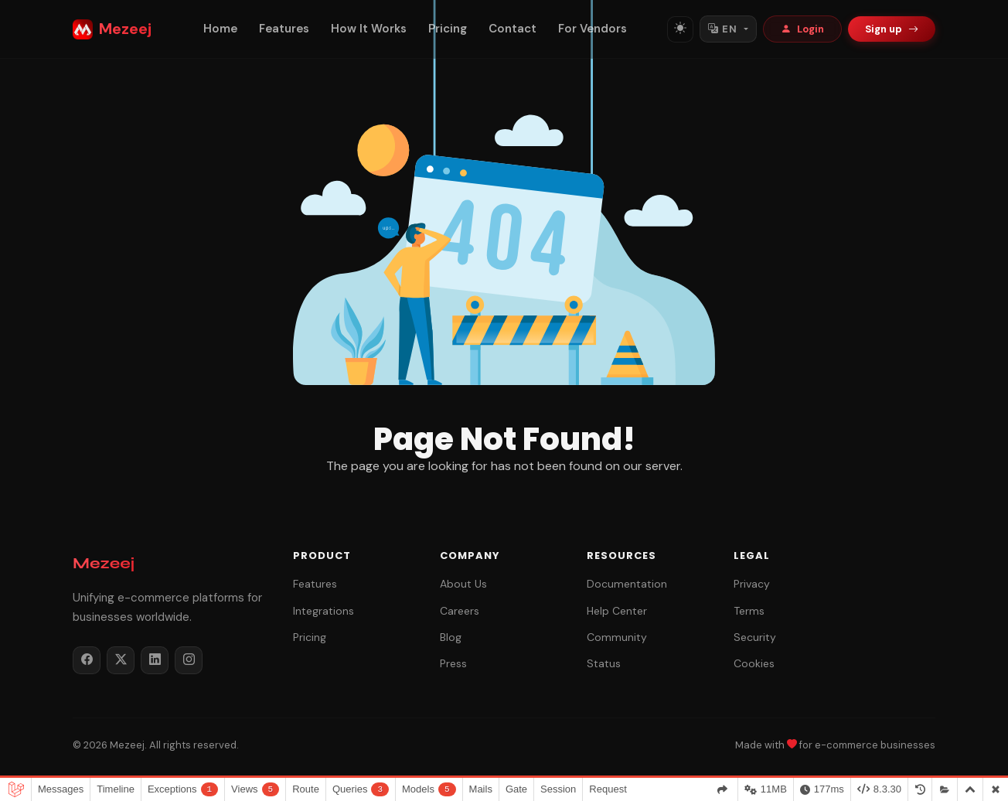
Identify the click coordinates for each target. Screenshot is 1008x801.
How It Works (369, 28)
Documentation (627, 584)
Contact (512, 28)
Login (802, 29)
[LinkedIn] (155, 660)
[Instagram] (189, 660)
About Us (463, 584)
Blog (450, 637)
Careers (459, 611)
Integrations (323, 611)
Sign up (891, 29)
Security (755, 637)
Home (220, 28)
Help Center (617, 611)
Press (453, 663)
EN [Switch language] (722, 29)
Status (604, 663)
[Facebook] (86, 660)
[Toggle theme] (680, 29)
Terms (749, 611)
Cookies (754, 663)
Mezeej (112, 29)
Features (284, 28)
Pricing (447, 28)
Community (617, 637)
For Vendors (592, 28)
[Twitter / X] (121, 660)
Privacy (752, 584)
